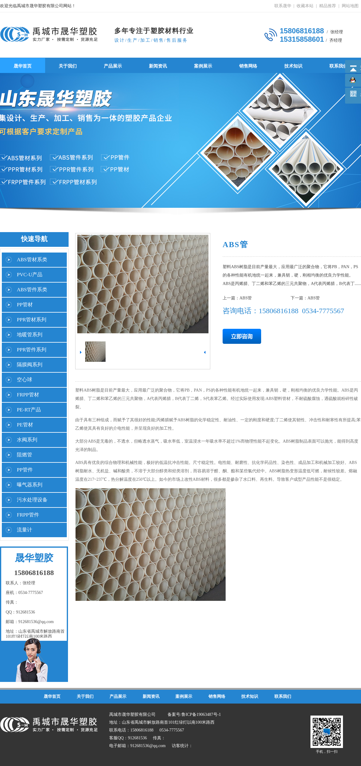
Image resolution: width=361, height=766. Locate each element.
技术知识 (293, 66)
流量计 (24, 530)
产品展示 (113, 66)
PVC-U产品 (29, 274)
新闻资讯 (158, 66)
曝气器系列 (29, 485)
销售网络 (248, 66)
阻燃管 (24, 455)
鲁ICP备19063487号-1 (201, 714)
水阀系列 (27, 440)
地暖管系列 (29, 335)
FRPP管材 (28, 395)
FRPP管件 (28, 515)
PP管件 (25, 470)
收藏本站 (305, 6)
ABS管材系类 (32, 259)
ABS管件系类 (32, 289)
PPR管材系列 (31, 319)
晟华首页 (23, 66)
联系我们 (338, 66)
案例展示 (203, 66)
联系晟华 (282, 6)
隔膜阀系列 (29, 365)
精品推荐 (327, 6)
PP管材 (25, 304)
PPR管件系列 (31, 350)
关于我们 (68, 66)
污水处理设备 (32, 500)
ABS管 (245, 298)
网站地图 (350, 6)
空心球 (24, 380)
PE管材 (25, 425)
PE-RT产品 (29, 410)
